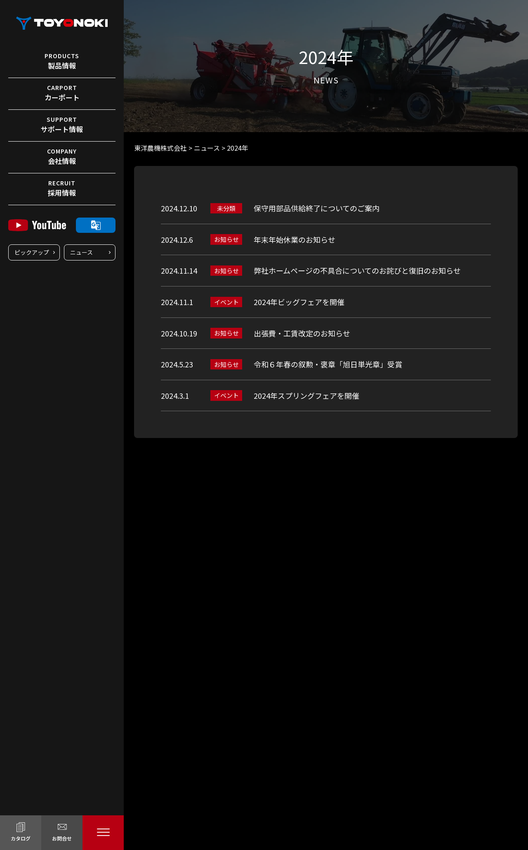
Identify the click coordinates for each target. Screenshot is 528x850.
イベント (226, 302)
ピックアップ (31, 252)
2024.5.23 (177, 364)
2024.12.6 (177, 239)
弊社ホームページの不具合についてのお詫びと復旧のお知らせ (357, 270)
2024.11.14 (179, 270)
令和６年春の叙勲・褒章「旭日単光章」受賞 (328, 364)
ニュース (81, 252)
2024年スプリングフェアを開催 (306, 395)
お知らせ (226, 239)
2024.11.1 (177, 301)
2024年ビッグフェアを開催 (299, 301)
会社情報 (61, 156)
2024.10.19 (179, 333)
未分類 (226, 208)
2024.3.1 (175, 395)
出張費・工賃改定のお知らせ (302, 333)
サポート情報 (61, 124)
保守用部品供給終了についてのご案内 (317, 208)
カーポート (61, 92)
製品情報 (61, 61)
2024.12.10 (179, 208)
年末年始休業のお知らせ (294, 239)
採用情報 (61, 188)
